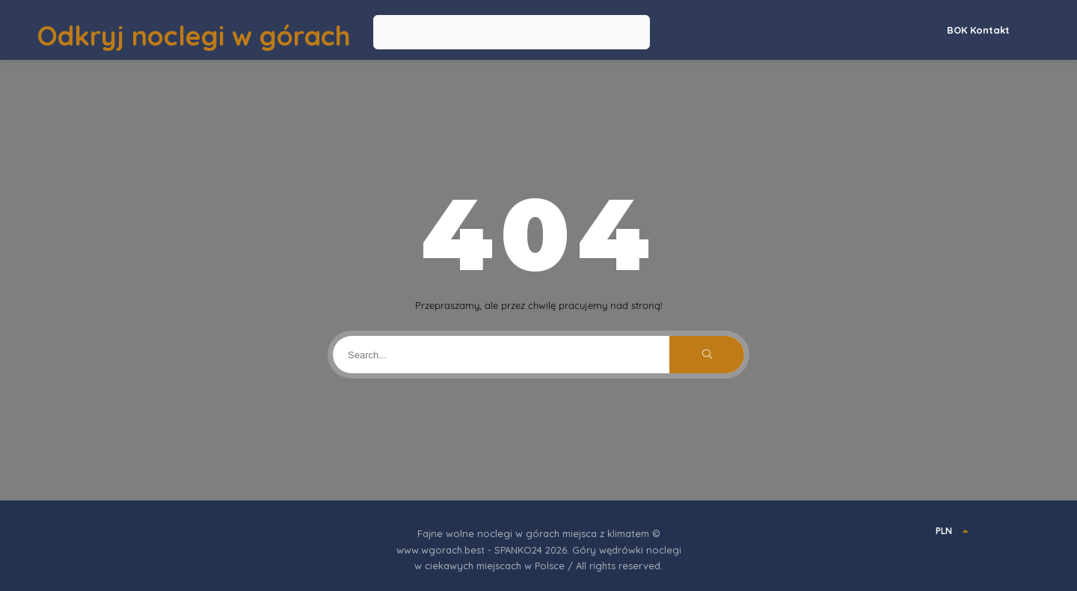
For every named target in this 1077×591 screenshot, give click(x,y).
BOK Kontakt (978, 30)
